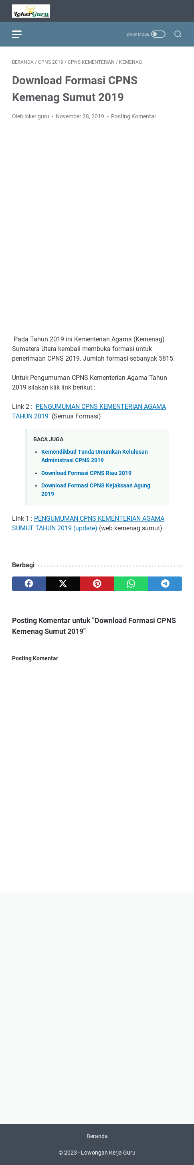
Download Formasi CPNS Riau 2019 (86, 473)
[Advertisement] (97, 228)
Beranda (97, 1136)
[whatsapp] (131, 583)
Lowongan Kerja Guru (108, 1152)
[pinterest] (97, 583)
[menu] (21, 34)
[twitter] (63, 583)
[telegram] (165, 583)
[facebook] (29, 583)
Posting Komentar (133, 116)
